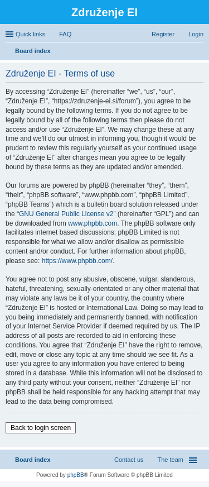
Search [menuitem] (199, 51)
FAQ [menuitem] (65, 34)
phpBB (75, 475)
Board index (33, 459)
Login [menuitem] (195, 34)
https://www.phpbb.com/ (77, 261)
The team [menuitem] (170, 459)
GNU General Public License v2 (66, 214)
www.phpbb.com (92, 223)
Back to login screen (41, 428)
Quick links (30, 34)
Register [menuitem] (163, 34)
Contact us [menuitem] (129, 459)
